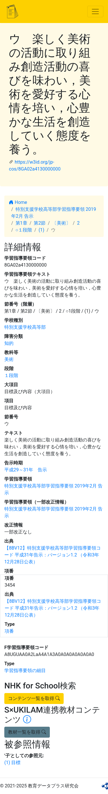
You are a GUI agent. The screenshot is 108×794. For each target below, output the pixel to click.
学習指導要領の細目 (25, 670)
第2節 (40, 223)
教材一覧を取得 (27, 732)
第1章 (21, 223)
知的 (9, 343)
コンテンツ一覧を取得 (34, 698)
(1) (41, 230)
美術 (9, 359)
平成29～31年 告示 (25, 469)
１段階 (11, 375)
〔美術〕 (61, 223)
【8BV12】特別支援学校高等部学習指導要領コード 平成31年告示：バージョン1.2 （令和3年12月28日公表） (52, 555)
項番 (9, 631)
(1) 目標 (12, 762)
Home (18, 202)
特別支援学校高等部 (25, 327)
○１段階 (24, 230)
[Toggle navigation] (95, 11)
